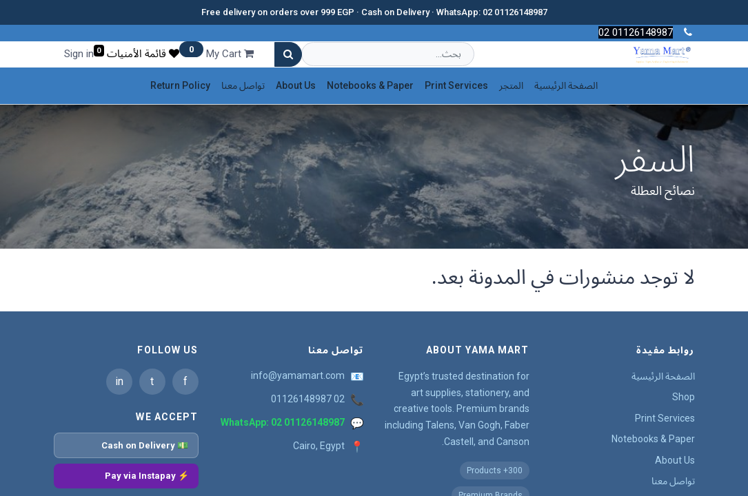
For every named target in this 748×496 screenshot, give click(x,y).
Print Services (665, 418)
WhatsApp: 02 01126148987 (283, 422)
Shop (683, 396)
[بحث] (288, 55)
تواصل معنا (673, 480)
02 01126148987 (308, 398)
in (119, 381)
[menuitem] (566, 86)
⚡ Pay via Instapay (147, 476)
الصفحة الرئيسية (663, 376)
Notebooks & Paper (653, 438)
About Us (675, 460)
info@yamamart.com (298, 375)
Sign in (79, 54)
